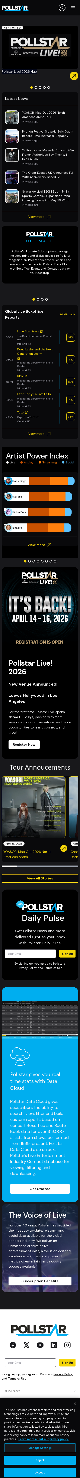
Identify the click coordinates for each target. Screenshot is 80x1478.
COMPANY (40, 1391)
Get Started (40, 1189)
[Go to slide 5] (48, 87)
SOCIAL (40, 1440)
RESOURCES (40, 1415)
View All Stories (40, 878)
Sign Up (67, 954)
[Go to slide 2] (36, 87)
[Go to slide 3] (40, 87)
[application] (40, 504)
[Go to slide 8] (55, 561)
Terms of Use (53, 968)
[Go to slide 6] (46, 561)
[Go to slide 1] (31, 87)
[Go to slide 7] (50, 561)
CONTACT (40, 1427)
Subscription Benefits (40, 1281)
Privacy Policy (27, 968)
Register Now (24, 744)
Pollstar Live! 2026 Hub (19, 71)
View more (40, 217)
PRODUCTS (40, 1403)
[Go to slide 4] (44, 87)
